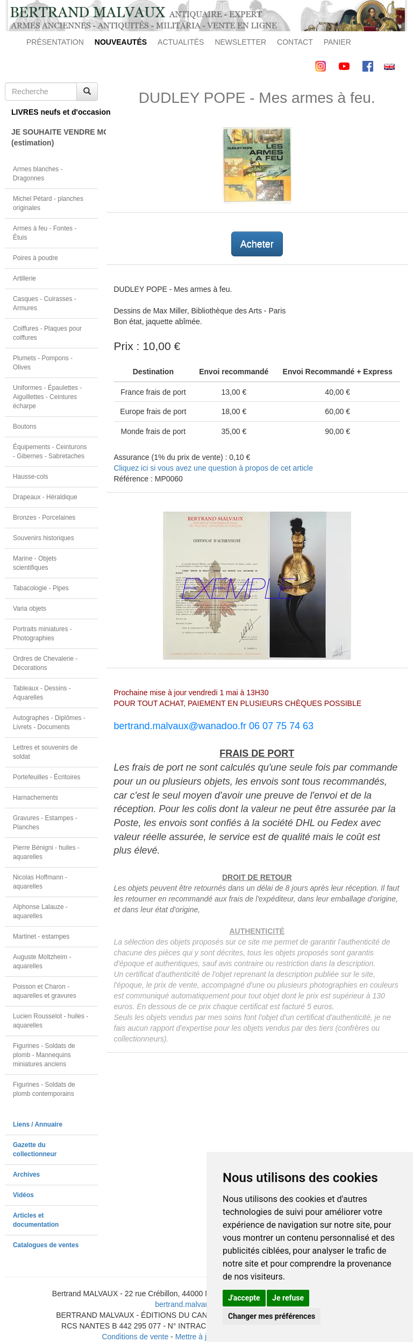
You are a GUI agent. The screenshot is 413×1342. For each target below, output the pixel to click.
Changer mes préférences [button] (271, 1316)
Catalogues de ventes (46, 1245)
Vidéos (23, 1195)
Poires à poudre (35, 258)
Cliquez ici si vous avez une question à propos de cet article (213, 468)
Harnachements (35, 797)
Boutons (25, 426)
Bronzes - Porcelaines (44, 517)
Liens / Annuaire (37, 1124)
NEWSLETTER (240, 42)
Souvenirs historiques (43, 538)
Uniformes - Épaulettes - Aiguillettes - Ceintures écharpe (47, 397)
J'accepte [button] (244, 1298)
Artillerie (24, 278)
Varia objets (29, 608)
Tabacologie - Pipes (41, 588)
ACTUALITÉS (181, 42)
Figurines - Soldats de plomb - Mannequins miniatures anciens (44, 1055)
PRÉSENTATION (55, 42)
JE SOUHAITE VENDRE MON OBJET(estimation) (54, 137)
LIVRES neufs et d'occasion (54, 112)
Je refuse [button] (288, 1298)
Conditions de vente (135, 1336)
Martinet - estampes (41, 936)
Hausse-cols (30, 476)
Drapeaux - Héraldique (45, 497)
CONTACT (295, 42)
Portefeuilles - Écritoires (47, 777)
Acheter (257, 244)
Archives (26, 1174)
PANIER (337, 42)
